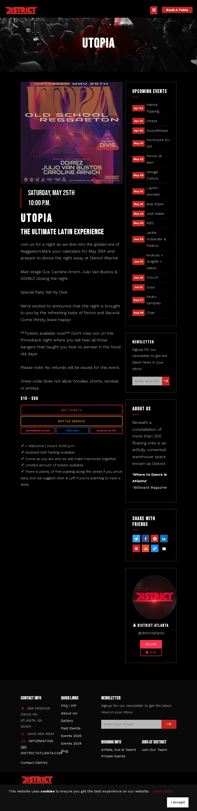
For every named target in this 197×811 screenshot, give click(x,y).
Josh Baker (155, 213)
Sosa (150, 287)
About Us (69, 713)
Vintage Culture (152, 175)
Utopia (151, 121)
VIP (73, 705)
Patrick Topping (152, 108)
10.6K (151, 652)
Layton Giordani (153, 191)
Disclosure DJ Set (157, 143)
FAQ (64, 705)
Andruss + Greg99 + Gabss (154, 261)
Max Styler (155, 204)
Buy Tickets (71, 410)
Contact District (34, 762)
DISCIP (152, 277)
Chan (150, 312)
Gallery (67, 720)
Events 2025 (71, 736)
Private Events (113, 756)
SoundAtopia (157, 130)
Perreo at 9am (154, 159)
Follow (151, 644)
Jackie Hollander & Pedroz (156, 239)
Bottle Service (71, 421)
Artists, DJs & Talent (118, 750)
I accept (178, 802)
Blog (64, 751)
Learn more (162, 791)
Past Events (71, 728)
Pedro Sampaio (153, 300)
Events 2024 (71, 743)
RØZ (150, 223)
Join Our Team (154, 750)
